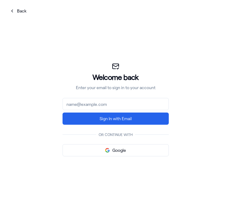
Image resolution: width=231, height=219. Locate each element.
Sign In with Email (116, 118)
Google (115, 150)
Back (18, 10)
